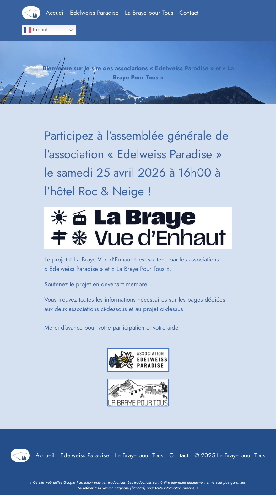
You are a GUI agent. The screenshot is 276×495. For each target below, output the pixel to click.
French (36, 30)
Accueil (55, 12)
